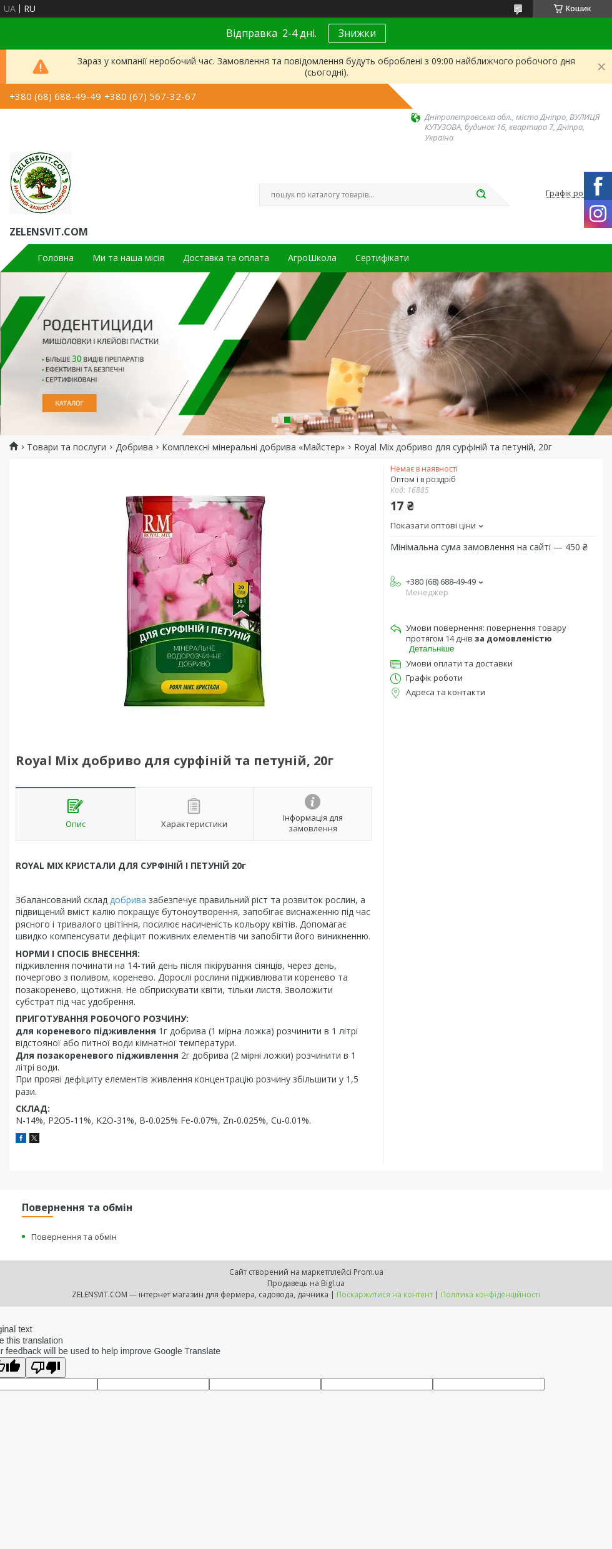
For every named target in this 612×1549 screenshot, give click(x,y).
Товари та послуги (66, 447)
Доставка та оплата (226, 258)
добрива (128, 900)
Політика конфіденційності (490, 1294)
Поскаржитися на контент (385, 1294)
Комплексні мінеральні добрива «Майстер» (253, 447)
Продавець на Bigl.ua (306, 1283)
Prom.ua (368, 1272)
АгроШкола (312, 258)
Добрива (134, 447)
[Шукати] (480, 195)
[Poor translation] (46, 1367)
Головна (55, 258)
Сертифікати (382, 258)
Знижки (357, 33)
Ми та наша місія (128, 258)
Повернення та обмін (74, 1236)
